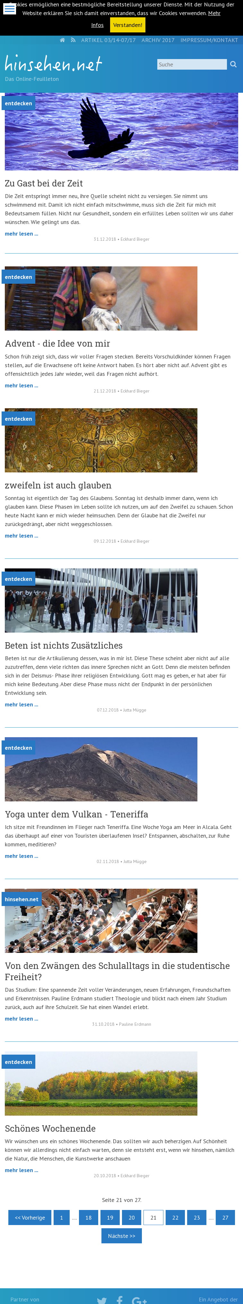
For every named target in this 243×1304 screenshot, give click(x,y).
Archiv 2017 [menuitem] (158, 40)
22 (175, 1217)
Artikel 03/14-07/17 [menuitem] (108, 40)
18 (88, 1217)
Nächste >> (121, 1235)
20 (131, 1217)
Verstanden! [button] (127, 25)
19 (110, 1217)
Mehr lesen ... (21, 233)
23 (197, 1217)
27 (225, 1217)
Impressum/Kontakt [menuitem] (209, 40)
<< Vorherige (30, 1217)
